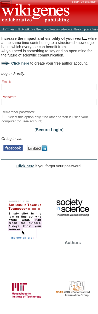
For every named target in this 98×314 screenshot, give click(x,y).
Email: (6, 82)
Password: (9, 97)
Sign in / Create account (84, 2)
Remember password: (18, 112)
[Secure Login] (49, 130)
